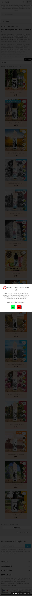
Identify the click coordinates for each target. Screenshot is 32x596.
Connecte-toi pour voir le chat (20, 593)
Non (19, 307)
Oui (13, 307)
